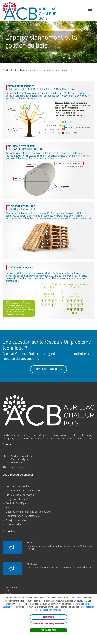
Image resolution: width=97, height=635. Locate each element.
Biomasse (10, 590)
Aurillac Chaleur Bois (14, 70)
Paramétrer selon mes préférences (48, 623)
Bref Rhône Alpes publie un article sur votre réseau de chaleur (59, 566)
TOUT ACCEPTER (48, 630)
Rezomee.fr (11, 587)
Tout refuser (48, 617)
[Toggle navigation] (90, 11)
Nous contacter (18, 467)
